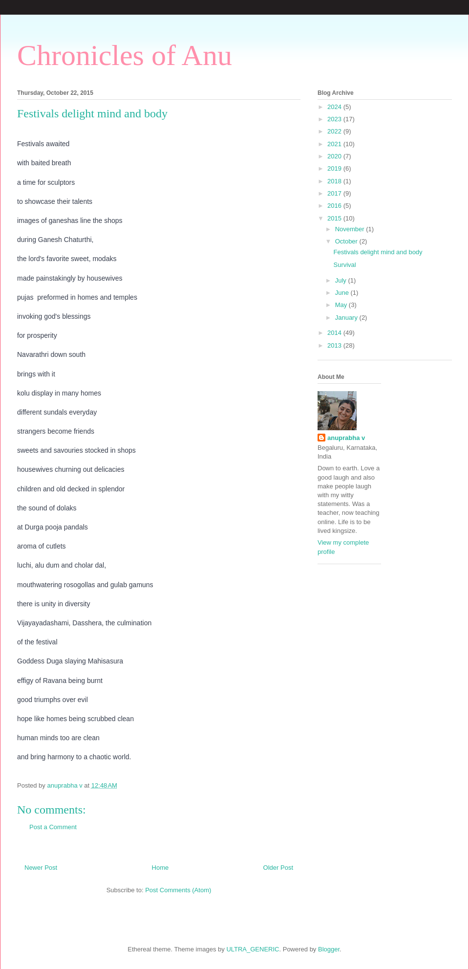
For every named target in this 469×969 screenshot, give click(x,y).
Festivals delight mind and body (377, 252)
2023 (335, 119)
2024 (335, 106)
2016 (335, 205)
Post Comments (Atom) (178, 890)
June (343, 292)
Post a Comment (53, 827)
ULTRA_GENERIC (252, 949)
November (350, 229)
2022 (335, 131)
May (342, 304)
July (341, 280)
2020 (335, 156)
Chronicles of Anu (124, 55)
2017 (335, 193)
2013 (335, 345)
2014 (335, 332)
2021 (335, 144)
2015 (335, 218)
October (347, 241)
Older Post (278, 867)
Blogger (329, 949)
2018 (335, 181)
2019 (335, 168)
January (347, 317)
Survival (344, 264)
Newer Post (40, 867)
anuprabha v (346, 437)
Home (160, 867)
